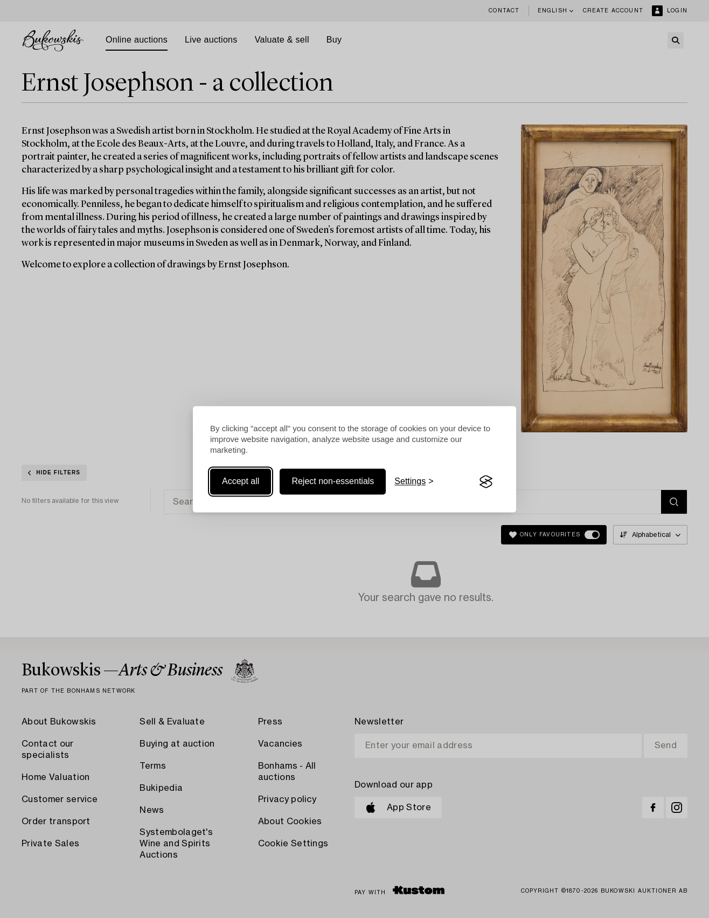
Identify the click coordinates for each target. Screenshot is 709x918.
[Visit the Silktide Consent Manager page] (486, 482)
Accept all (240, 481)
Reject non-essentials (332, 481)
